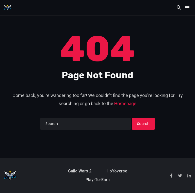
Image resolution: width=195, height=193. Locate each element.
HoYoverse (117, 171)
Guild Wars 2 (79, 171)
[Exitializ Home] (7, 7)
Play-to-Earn (98, 179)
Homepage (125, 103)
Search (143, 123)
